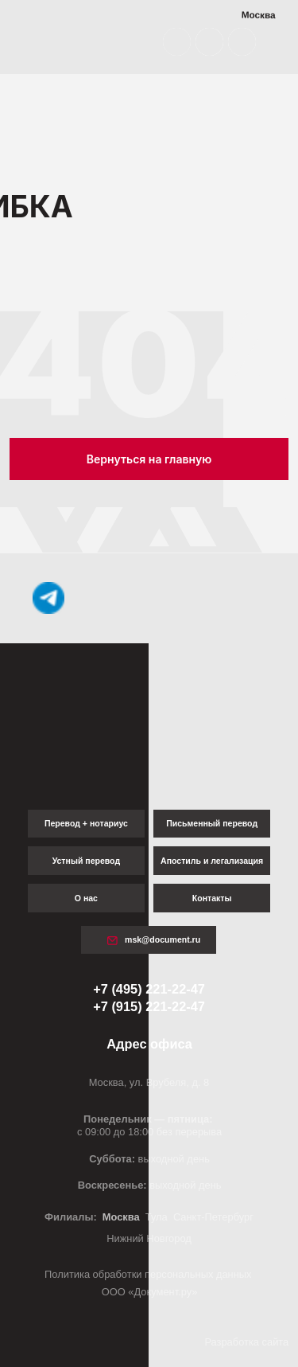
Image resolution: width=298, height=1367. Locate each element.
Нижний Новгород (149, 1238)
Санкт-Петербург (213, 1217)
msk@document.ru (162, 939)
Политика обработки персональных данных (149, 1274)
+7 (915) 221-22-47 (149, 1006)
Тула (156, 1217)
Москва (121, 1217)
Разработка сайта (246, 1342)
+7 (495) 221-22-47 (149, 989)
